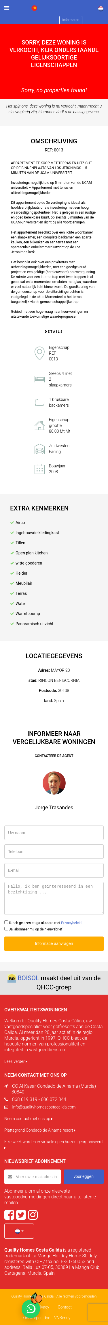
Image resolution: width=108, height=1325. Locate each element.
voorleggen (84, 1176)
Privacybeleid (71, 923)
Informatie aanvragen (54, 943)
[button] (19, 1231)
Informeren (70, 20)
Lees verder (15, 1061)
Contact (65, 1307)
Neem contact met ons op (28, 1118)
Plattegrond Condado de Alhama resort (39, 1130)
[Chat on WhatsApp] (31, 1309)
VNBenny (62, 1317)
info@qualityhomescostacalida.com (43, 1107)
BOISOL (28, 978)
